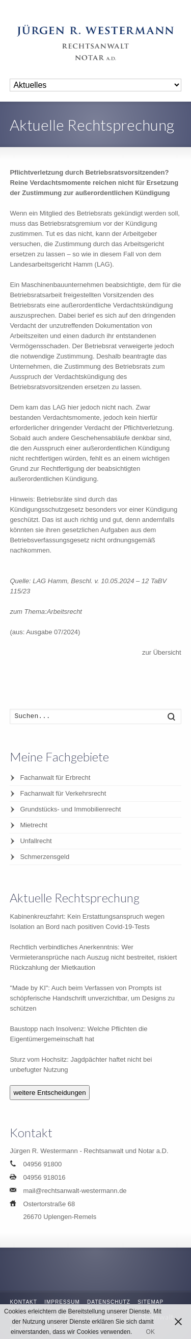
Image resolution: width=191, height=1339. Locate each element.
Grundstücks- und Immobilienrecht (70, 809)
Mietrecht (33, 825)
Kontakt (23, 1302)
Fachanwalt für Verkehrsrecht (63, 793)
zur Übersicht (161, 652)
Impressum (62, 1302)
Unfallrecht (35, 841)
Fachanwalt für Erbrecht (55, 777)
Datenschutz (108, 1302)
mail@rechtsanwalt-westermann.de (74, 1190)
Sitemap (150, 1302)
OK (150, 1331)
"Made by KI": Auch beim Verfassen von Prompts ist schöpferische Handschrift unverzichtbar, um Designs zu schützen (92, 998)
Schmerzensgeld (44, 856)
